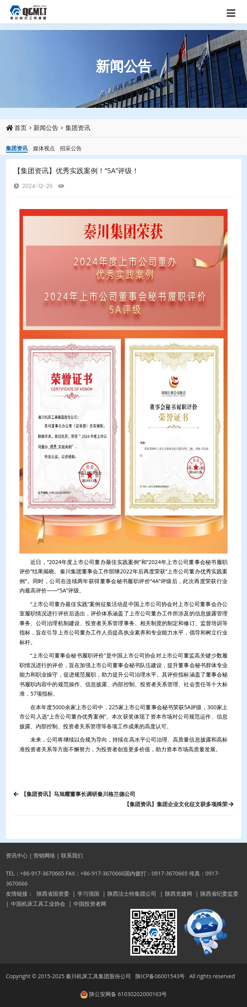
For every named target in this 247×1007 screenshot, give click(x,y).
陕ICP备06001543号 (160, 976)
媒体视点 (44, 148)
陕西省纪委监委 (219, 893)
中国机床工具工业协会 (38, 903)
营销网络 (44, 855)
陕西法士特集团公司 (131, 893)
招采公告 (71, 148)
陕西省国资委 (53, 893)
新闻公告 (45, 127)
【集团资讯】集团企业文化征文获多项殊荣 (178, 804)
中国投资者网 (90, 903)
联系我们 (72, 855)
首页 (16, 127)
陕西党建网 (178, 893)
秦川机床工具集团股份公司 (98, 976)
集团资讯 (77, 127)
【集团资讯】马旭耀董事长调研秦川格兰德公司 (74, 794)
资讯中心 (17, 855)
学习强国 (88, 893)
